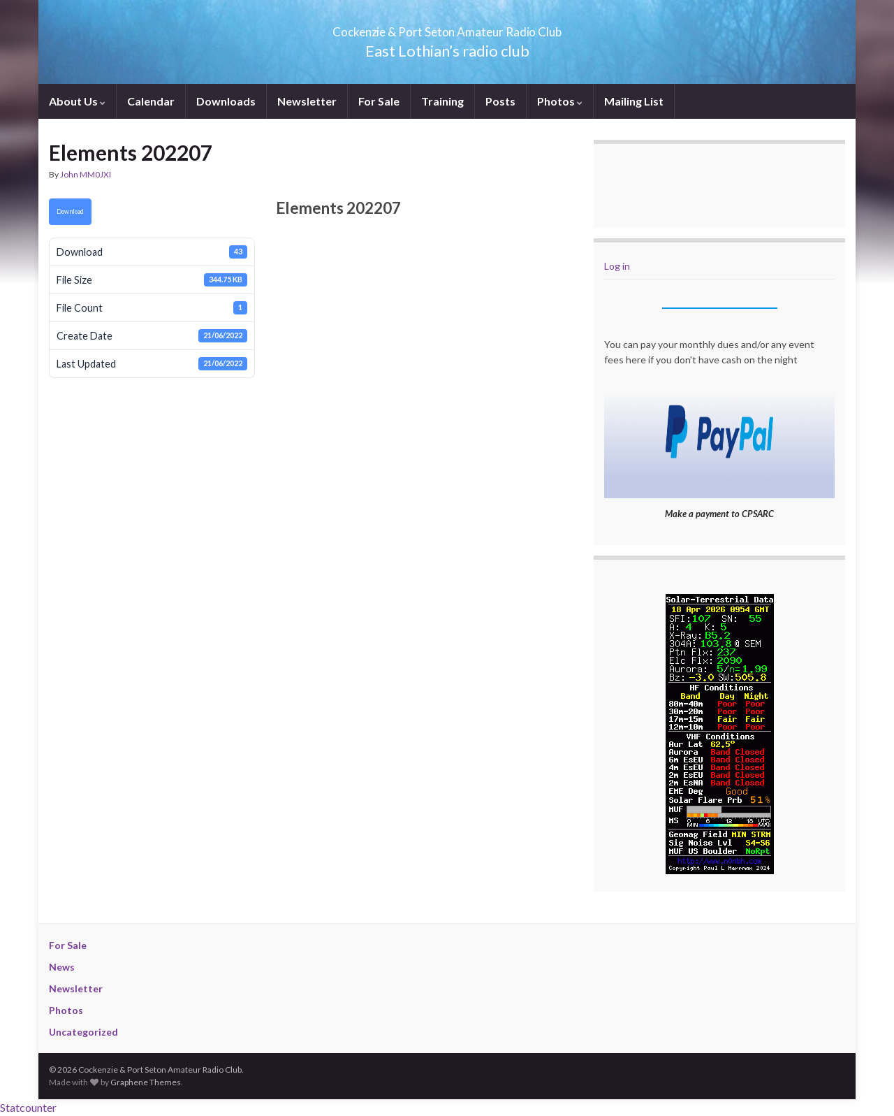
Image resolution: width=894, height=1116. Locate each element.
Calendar (151, 101)
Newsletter (307, 101)
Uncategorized (83, 1032)
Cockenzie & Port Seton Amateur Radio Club (447, 27)
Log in (617, 266)
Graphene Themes (145, 1082)
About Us (77, 101)
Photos (559, 101)
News (62, 967)
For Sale (379, 101)
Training (442, 101)
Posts (500, 101)
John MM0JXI (85, 174)
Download (70, 211)
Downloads (226, 101)
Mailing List (634, 101)
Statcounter (28, 1107)
